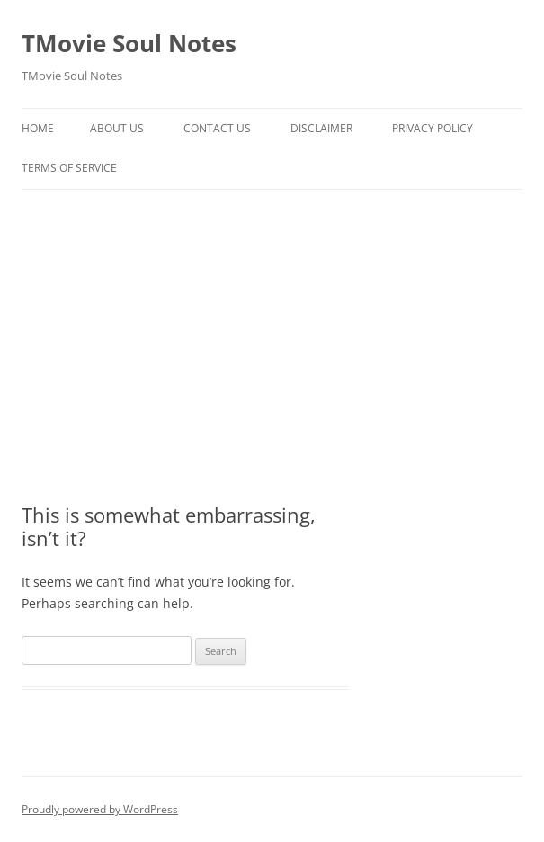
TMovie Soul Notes (129, 43)
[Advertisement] (272, 325)
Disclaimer (321, 128)
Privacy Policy (432, 128)
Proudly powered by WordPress (100, 809)
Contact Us (217, 128)
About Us (117, 128)
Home (38, 128)
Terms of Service (69, 167)
